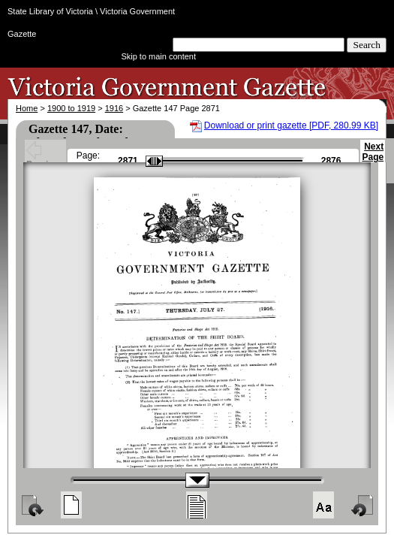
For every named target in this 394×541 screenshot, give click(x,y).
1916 (114, 108)
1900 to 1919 (71, 108)
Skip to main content (158, 56)
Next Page (372, 158)
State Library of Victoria (50, 11)
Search (366, 44)
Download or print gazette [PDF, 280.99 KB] (291, 125)
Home (27, 108)
